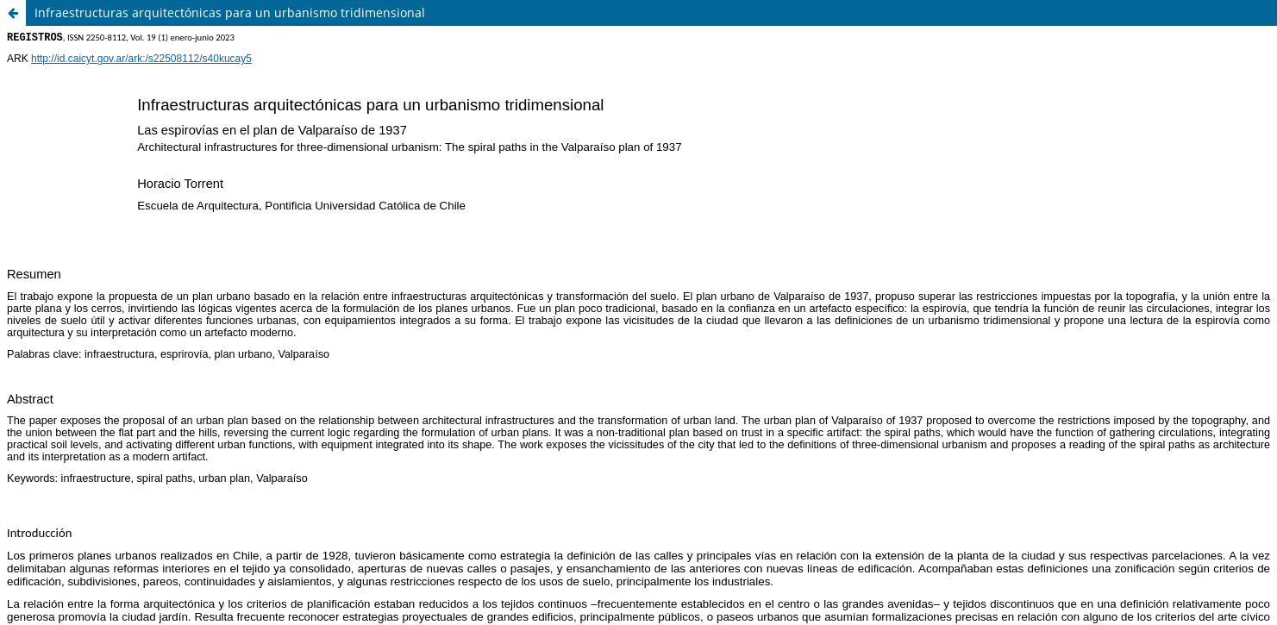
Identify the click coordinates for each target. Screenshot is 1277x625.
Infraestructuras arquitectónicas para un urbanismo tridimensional (229, 12)
